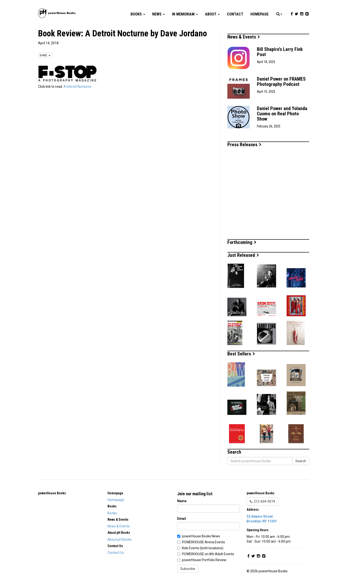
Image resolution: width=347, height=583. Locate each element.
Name (181, 501)
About (212, 14)
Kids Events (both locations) (202, 548)
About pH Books (120, 539)
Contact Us (116, 552)
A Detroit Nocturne (77, 86)
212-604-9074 (262, 501)
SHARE (44, 55)
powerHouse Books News (201, 536)
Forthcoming (241, 242)
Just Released (243, 255)
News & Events (243, 37)
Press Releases (244, 144)
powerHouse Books (52, 493)
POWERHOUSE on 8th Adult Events (208, 554)
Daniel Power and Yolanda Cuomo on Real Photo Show (282, 114)
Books (138, 14)
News (158, 14)
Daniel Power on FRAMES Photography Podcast (281, 81)
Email (181, 518)
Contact (235, 14)
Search (300, 461)
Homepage (259, 14)
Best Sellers (241, 354)
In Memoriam (185, 14)
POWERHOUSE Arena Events (203, 542)
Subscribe (187, 569)
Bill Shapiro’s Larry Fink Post (280, 51)
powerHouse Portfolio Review (204, 560)
